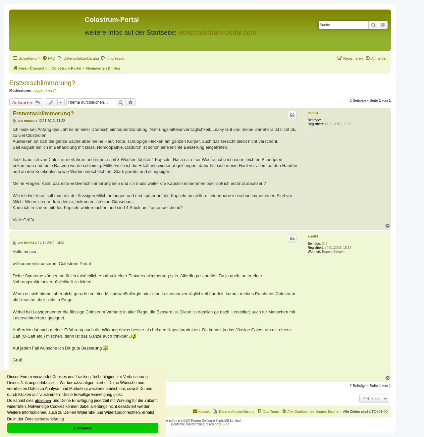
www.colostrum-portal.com (217, 32)
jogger (38, 90)
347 (325, 244)
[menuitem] (48, 58)
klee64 (51, 90)
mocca (313, 113)
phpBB (183, 420)
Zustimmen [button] (82, 428)
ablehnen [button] (43, 401)
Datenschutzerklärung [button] (44, 419)
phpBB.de (222, 424)
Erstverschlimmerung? (42, 82)
